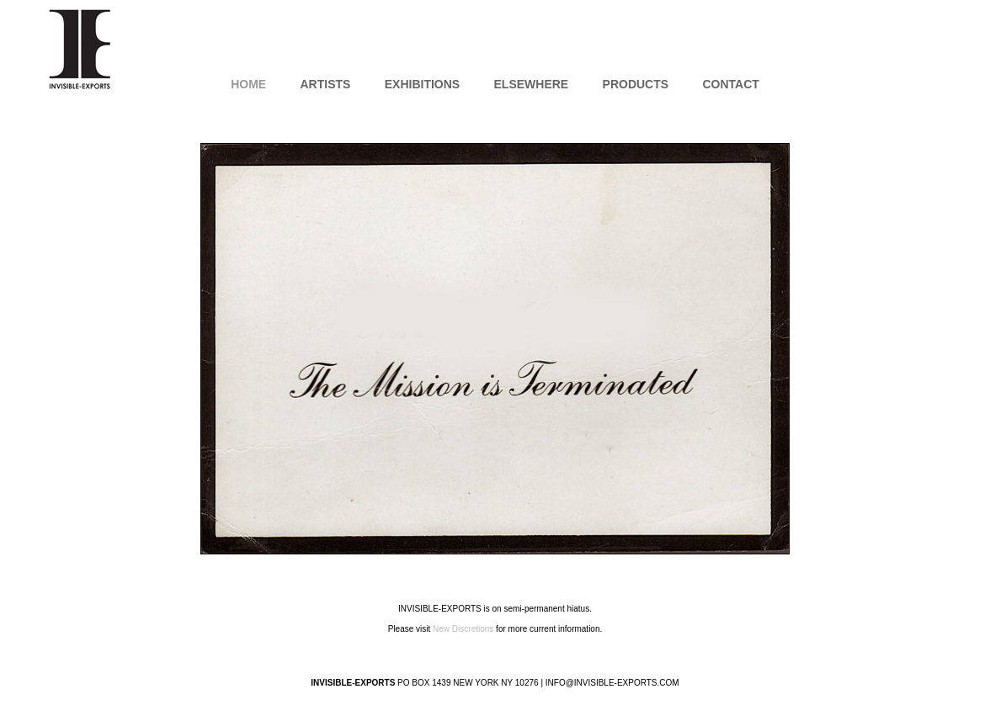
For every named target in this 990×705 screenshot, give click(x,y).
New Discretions (463, 628)
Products (636, 84)
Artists (325, 84)
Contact (730, 84)
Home (248, 84)
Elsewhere (531, 84)
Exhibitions (422, 84)
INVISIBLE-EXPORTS (80, 49)
